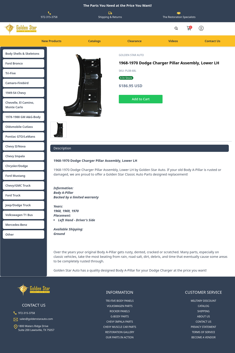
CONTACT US (203, 321)
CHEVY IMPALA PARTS (119, 321)
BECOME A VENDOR (203, 337)
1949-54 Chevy (15, 93)
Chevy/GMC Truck (18, 185)
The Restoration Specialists (179, 17)
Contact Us (212, 41)
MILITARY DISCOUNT (203, 301)
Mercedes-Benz (16, 225)
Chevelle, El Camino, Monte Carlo (19, 105)
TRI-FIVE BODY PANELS (120, 301)
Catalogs (94, 41)
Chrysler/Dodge (16, 166)
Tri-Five (10, 73)
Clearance (134, 41)
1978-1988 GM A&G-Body (23, 117)
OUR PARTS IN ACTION (119, 337)
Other (9, 234)
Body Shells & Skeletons (22, 54)
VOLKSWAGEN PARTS (120, 306)
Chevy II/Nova (15, 146)
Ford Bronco (14, 63)
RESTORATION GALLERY (119, 332)
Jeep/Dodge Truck (18, 205)
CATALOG (203, 306)
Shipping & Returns (110, 17)
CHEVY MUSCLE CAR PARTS (119, 327)
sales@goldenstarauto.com (36, 319)
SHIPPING (203, 311)
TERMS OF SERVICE (203, 332)
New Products (51, 41)
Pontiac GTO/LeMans (20, 136)
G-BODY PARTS (120, 316)
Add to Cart (140, 99)
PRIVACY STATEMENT (203, 327)
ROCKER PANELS (120, 311)
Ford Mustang (15, 176)
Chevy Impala (15, 156)
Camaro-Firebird (17, 83)
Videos (173, 41)
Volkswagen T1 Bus (19, 215)
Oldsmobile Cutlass (19, 127)
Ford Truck (12, 195)
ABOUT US (203, 316)
